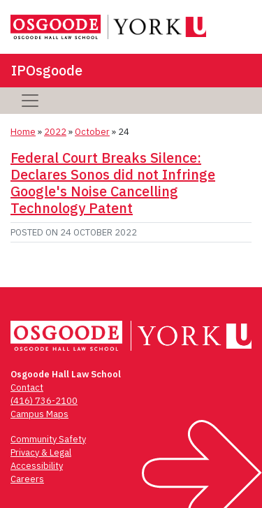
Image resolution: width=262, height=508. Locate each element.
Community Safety (48, 439)
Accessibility (36, 466)
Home (23, 132)
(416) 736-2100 (44, 401)
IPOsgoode (46, 70)
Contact (26, 387)
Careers (27, 479)
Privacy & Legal (40, 452)
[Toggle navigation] (30, 100)
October (92, 132)
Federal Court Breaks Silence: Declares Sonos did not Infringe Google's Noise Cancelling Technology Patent (112, 182)
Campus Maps (39, 414)
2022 (55, 132)
